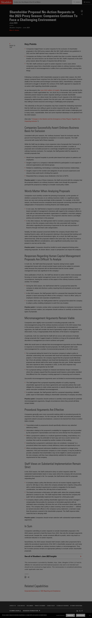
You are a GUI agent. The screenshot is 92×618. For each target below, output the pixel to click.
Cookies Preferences (60, 615)
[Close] (89, 615)
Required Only (70, 615)
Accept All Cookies (80, 615)
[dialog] (46, 615)
